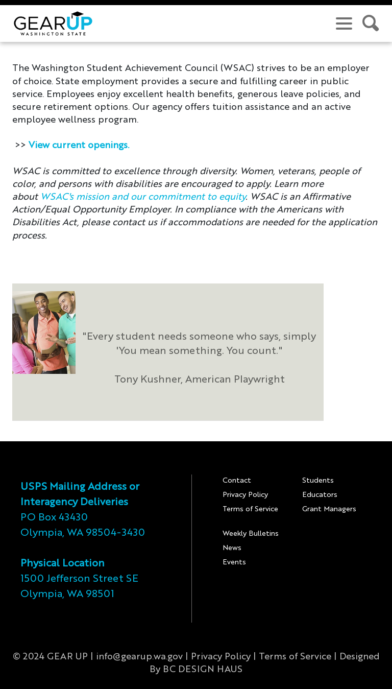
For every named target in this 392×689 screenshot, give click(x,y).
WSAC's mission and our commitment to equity (143, 197)
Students (318, 480)
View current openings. (79, 145)
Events (234, 562)
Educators (319, 494)
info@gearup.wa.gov (139, 656)
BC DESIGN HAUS (202, 669)
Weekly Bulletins (251, 533)
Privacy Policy (245, 494)
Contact (237, 480)
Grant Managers (329, 509)
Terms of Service (250, 509)
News (232, 548)
